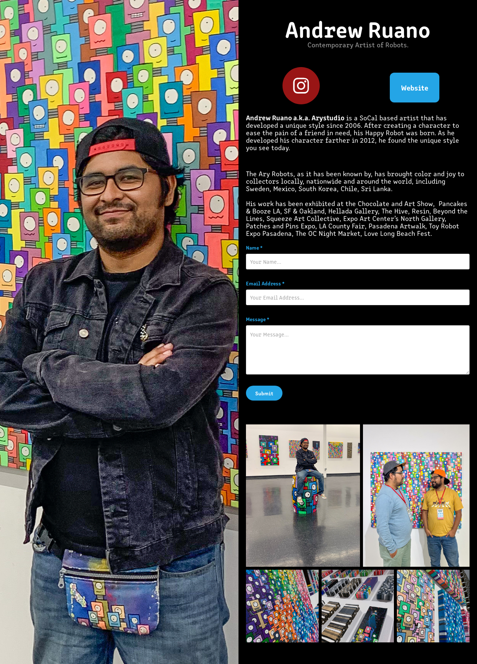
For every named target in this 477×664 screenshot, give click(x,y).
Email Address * (265, 283)
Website (414, 87)
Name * (254, 247)
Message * (257, 319)
